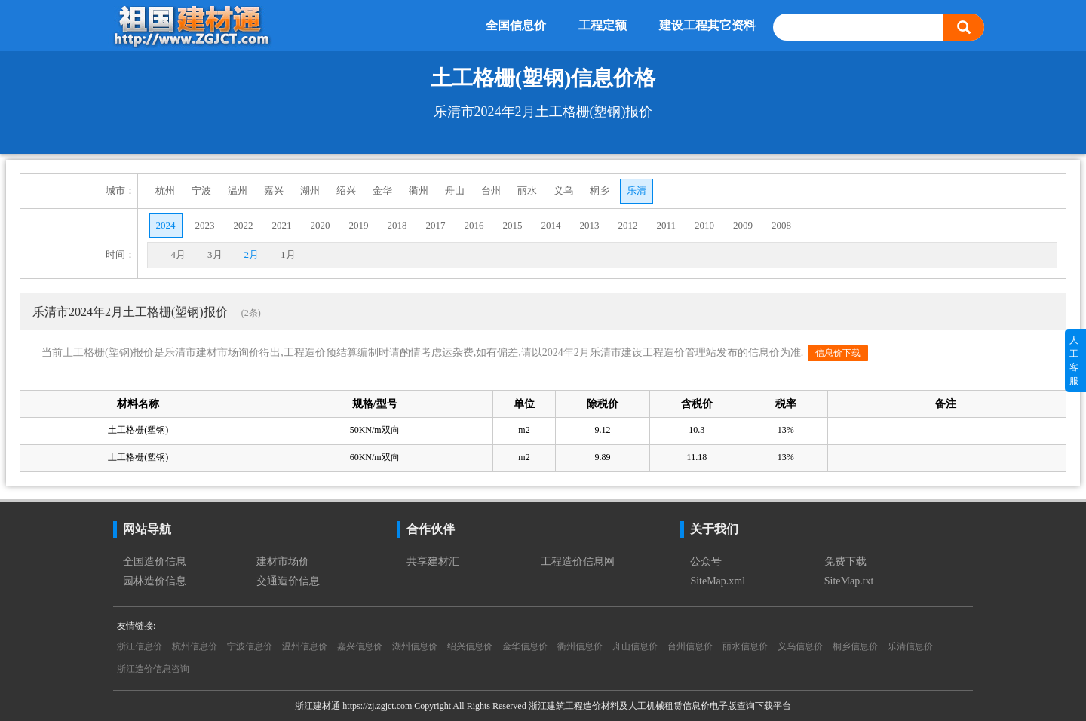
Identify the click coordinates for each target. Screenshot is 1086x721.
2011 (666, 225)
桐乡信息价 (855, 646)
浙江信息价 (139, 646)
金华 (382, 190)
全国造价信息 (154, 561)
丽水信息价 (745, 646)
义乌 (563, 190)
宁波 (201, 190)
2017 (436, 225)
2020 (320, 225)
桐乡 (599, 190)
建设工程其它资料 (707, 25)
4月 (178, 254)
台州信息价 (690, 646)
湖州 (310, 190)
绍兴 (346, 190)
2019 (359, 225)
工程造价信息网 (578, 561)
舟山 (455, 190)
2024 (166, 225)
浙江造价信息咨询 (153, 669)
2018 (397, 225)
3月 (214, 254)
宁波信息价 (249, 646)
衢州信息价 (580, 646)
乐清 (636, 190)
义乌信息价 (800, 646)
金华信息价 (525, 646)
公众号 (706, 561)
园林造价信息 (154, 581)
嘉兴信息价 (359, 646)
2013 (590, 225)
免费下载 (845, 561)
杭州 (165, 190)
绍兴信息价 (469, 646)
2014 (551, 225)
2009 (743, 225)
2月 (251, 254)
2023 (205, 225)
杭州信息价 (194, 646)
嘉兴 (274, 190)
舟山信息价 (635, 646)
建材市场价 (282, 561)
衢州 (418, 190)
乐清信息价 (910, 646)
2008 (781, 225)
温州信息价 (304, 646)
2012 (628, 225)
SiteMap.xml (717, 581)
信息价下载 (838, 353)
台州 (491, 190)
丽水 (527, 190)
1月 (288, 254)
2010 (704, 225)
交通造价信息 (288, 581)
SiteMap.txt (849, 581)
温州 (237, 190)
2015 (513, 225)
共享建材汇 (432, 561)
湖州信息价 (414, 646)
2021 (282, 225)
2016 (474, 225)
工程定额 (602, 25)
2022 (243, 225)
